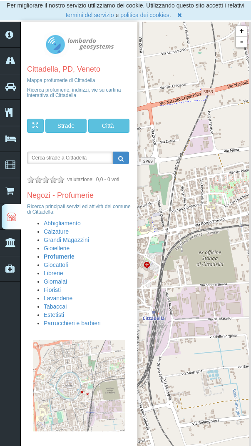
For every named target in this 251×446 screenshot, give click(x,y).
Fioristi (52, 290)
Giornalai (55, 281)
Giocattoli (56, 265)
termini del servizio (90, 15)
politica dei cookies (144, 15)
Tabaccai (55, 306)
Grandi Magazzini (66, 240)
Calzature (56, 231)
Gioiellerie (57, 248)
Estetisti (54, 314)
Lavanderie (58, 298)
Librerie (53, 273)
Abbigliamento (62, 223)
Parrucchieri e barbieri (72, 323)
